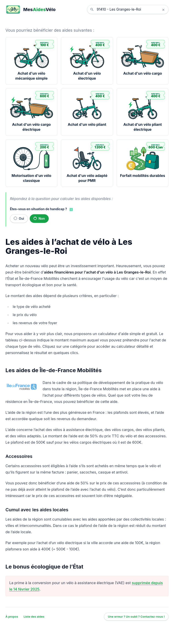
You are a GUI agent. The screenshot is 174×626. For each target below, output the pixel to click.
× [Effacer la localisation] (163, 9)
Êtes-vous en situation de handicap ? (38, 209)
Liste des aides (34, 616)
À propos (11, 616)
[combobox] (131, 9)
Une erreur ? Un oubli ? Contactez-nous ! (136, 616)
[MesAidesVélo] (30, 9)
